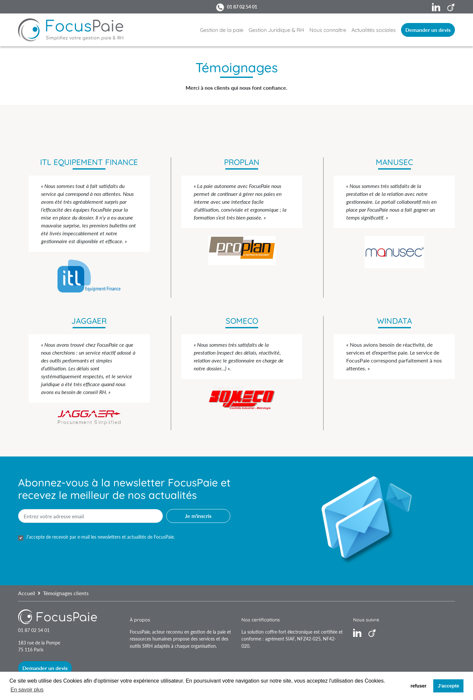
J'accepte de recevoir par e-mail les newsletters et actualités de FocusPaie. (100, 537)
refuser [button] (419, 685)
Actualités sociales (373, 30)
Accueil (26, 593)
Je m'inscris (198, 516)
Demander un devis (428, 30)
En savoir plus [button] (27, 689)
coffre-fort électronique (288, 632)
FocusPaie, (141, 632)
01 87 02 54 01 (242, 7)
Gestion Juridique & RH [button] (276, 30)
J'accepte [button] (448, 685)
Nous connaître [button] (327, 30)
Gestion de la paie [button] (221, 30)
